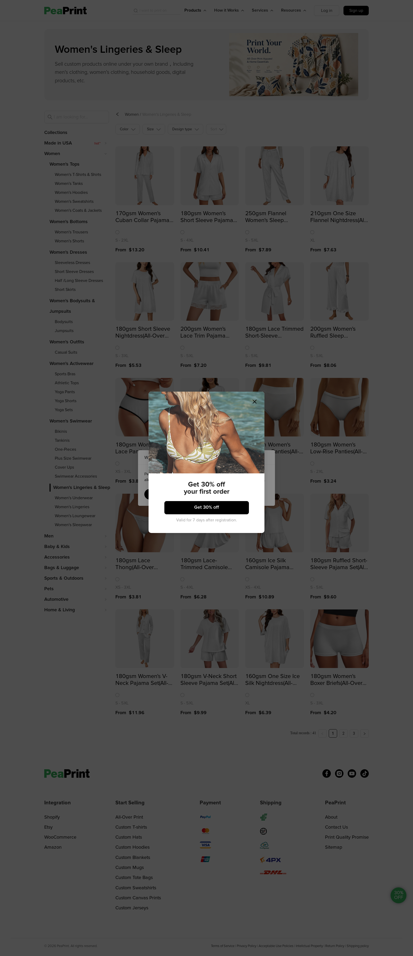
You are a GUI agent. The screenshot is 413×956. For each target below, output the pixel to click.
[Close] (258, 397)
